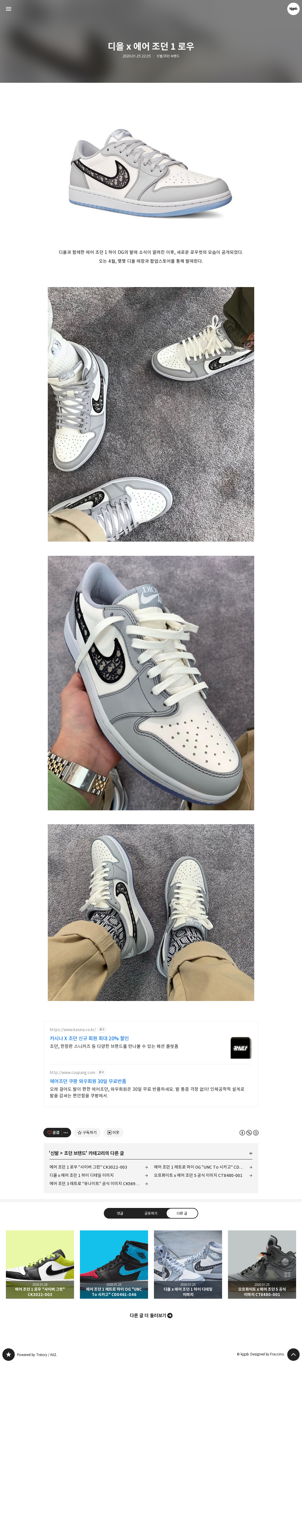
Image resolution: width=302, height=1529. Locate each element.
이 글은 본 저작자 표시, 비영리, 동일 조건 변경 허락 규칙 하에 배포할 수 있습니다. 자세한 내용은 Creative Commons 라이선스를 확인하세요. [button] (249, 1298)
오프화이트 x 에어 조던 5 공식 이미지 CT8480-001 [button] (262, 1430)
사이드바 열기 (8, 9)
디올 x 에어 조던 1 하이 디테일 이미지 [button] (188, 1430)
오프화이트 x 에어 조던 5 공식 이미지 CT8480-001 (198, 1341)
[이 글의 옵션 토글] (66, 1298)
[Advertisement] (151, 130)
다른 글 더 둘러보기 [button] (148, 1481)
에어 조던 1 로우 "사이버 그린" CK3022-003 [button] (40, 1430)
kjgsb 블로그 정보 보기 (293, 9)
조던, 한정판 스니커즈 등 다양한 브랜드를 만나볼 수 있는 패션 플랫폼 (114, 1212)
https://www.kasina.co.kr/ (73, 1195)
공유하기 (151, 1378)
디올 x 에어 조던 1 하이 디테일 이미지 (82, 1341)
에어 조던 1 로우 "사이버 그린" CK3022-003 (88, 1332)
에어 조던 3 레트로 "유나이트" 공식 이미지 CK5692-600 (98, 1349)
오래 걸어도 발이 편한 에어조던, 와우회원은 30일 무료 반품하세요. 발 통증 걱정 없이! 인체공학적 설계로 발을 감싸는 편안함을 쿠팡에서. (147, 1258)
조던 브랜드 (75, 1319)
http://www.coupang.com (72, 1238)
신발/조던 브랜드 (168, 56)
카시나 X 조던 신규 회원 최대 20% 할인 (89, 1204)
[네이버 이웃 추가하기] (113, 1298)
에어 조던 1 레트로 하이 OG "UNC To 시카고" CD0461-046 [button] (114, 1430)
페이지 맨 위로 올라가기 (293, 1520)
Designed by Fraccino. (267, 1519)
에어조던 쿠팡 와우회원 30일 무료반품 (88, 1247)
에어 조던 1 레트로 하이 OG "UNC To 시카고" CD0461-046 (203, 1332)
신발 (54, 1319)
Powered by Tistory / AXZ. (37, 1520)
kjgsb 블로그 (8, 1520)
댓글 (120, 1378)
